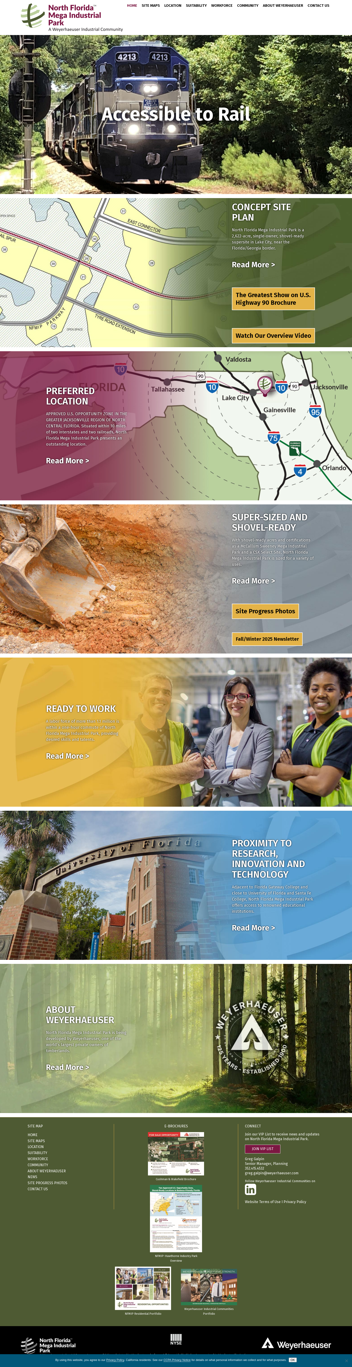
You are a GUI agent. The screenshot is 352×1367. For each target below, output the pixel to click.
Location (172, 5)
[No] (346, 1360)
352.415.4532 (254, 1168)
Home (132, 5)
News (32, 1177)
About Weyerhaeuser (283, 5)
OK (292, 1360)
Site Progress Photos (265, 611)
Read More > (253, 264)
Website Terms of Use (263, 1202)
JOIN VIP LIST (262, 1149)
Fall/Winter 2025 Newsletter (267, 639)
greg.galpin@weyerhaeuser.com (272, 1173)
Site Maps (151, 5)
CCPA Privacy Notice (177, 1360)
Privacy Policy (295, 1202)
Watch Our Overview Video (273, 335)
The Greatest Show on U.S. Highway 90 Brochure (273, 298)
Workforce (222, 5)
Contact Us (318, 5)
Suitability (196, 5)
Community (247, 5)
